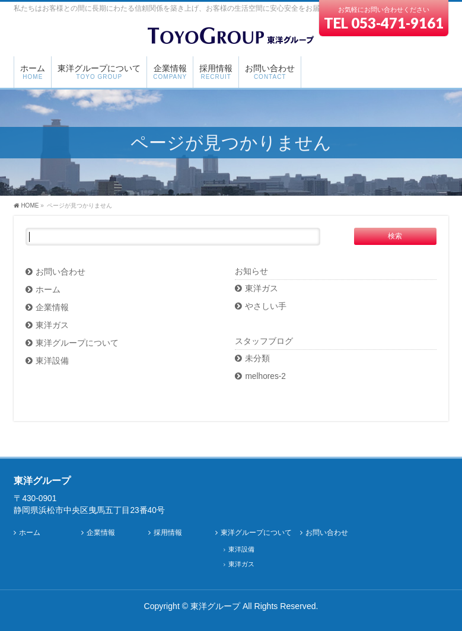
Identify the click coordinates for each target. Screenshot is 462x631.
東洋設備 (52, 360)
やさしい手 (265, 306)
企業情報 (52, 307)
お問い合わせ (60, 271)
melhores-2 (265, 376)
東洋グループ (215, 606)
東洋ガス (52, 325)
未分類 (257, 358)
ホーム (48, 289)
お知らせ (251, 271)
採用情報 (168, 533)
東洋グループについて (77, 343)
